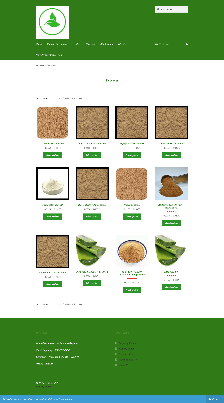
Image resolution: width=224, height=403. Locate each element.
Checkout (90, 44)
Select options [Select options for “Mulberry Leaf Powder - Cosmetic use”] (171, 223)
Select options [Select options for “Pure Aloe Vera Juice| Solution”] (92, 283)
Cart (78, 44)
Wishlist (122, 44)
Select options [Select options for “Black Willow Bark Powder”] (92, 155)
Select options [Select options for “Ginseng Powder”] (132, 216)
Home (39, 44)
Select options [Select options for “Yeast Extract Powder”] (171, 155)
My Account (106, 44)
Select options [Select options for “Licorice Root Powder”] (52, 155)
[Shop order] (48, 98)
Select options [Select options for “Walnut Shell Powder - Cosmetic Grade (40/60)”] (132, 290)
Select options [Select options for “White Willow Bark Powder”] (92, 216)
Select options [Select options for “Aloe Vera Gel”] (171, 287)
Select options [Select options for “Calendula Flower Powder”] (52, 284)
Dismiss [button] (216, 398)
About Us (124, 365)
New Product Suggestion (49, 54)
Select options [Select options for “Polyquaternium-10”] (52, 216)
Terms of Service (128, 359)
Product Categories (57, 44)
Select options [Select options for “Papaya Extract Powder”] (132, 155)
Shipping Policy (127, 343)
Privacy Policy (126, 348)
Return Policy (126, 354)
